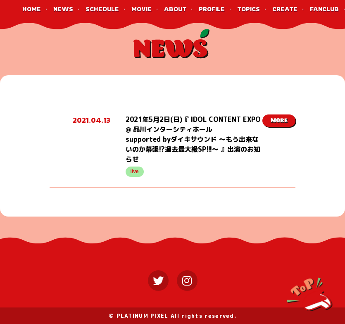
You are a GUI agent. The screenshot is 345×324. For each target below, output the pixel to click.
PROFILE (212, 8)
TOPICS (248, 8)
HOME (31, 8)
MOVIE (141, 8)
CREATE (284, 8)
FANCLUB (324, 8)
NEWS (63, 8)
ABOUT (175, 8)
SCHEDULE (102, 8)
